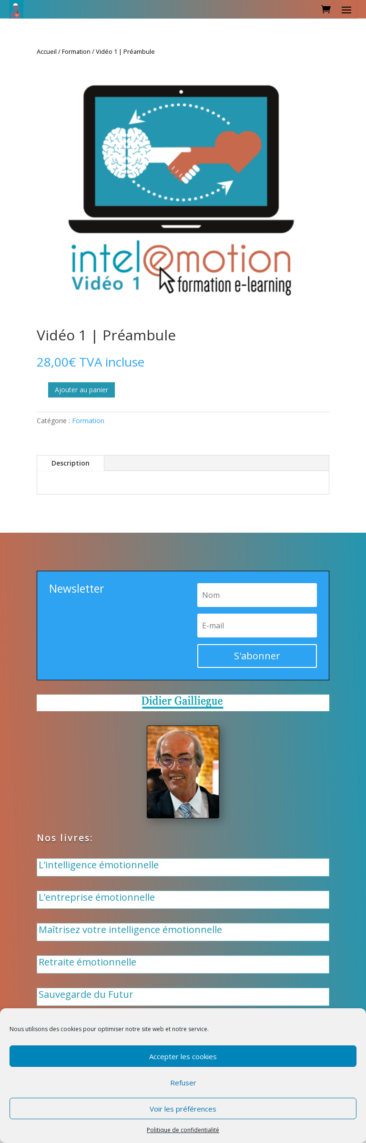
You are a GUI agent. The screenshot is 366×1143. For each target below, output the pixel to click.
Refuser (183, 1082)
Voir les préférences (183, 1108)
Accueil (47, 51)
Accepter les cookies (183, 1056)
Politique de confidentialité (183, 1130)
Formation (76, 51)
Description (70, 462)
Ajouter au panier (81, 389)
